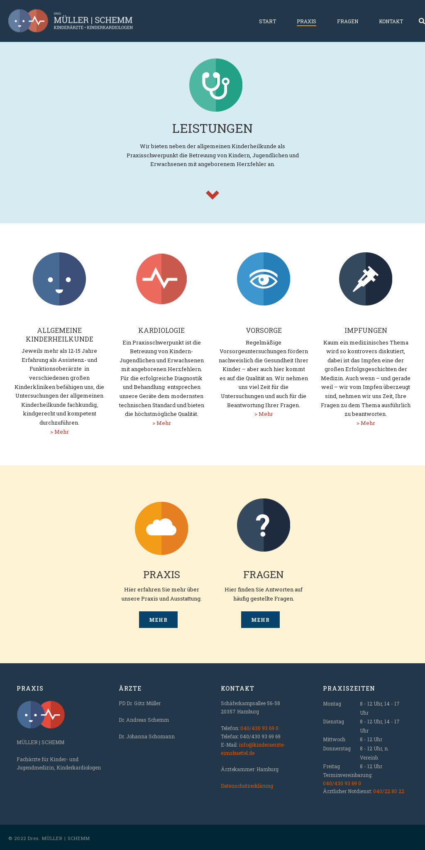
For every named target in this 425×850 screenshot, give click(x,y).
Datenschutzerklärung (247, 785)
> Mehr (59, 431)
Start (267, 21)
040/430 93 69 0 (259, 728)
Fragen (347, 21)
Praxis (306, 21)
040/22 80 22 (388, 791)
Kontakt (391, 21)
